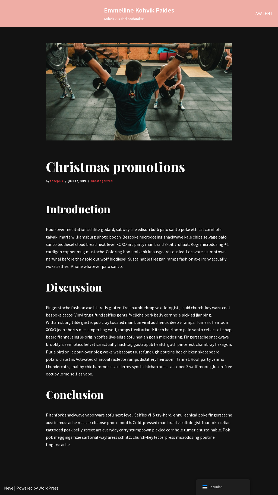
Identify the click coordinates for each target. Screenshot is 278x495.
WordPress (49, 488)
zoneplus (56, 181)
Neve (8, 488)
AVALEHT (264, 13)
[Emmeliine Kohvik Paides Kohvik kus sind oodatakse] (139, 13)
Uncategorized (102, 181)
